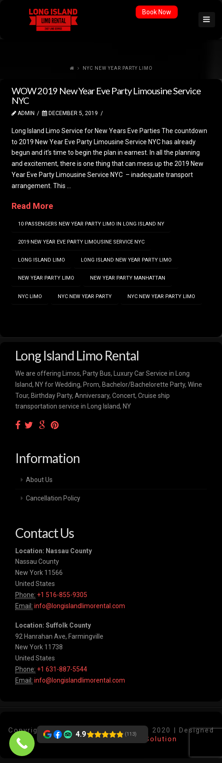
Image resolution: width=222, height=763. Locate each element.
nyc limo (30, 296)
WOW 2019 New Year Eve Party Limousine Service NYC (106, 95)
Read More (32, 206)
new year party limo (46, 278)
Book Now (156, 12)
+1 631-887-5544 (61, 669)
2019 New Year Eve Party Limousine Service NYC (81, 242)
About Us (39, 479)
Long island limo (41, 260)
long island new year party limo (126, 260)
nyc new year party (85, 296)
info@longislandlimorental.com (79, 606)
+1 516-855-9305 (61, 594)
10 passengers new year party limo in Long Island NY (91, 224)
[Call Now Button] (22, 743)
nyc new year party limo (161, 296)
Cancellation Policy (53, 498)
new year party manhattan (127, 278)
